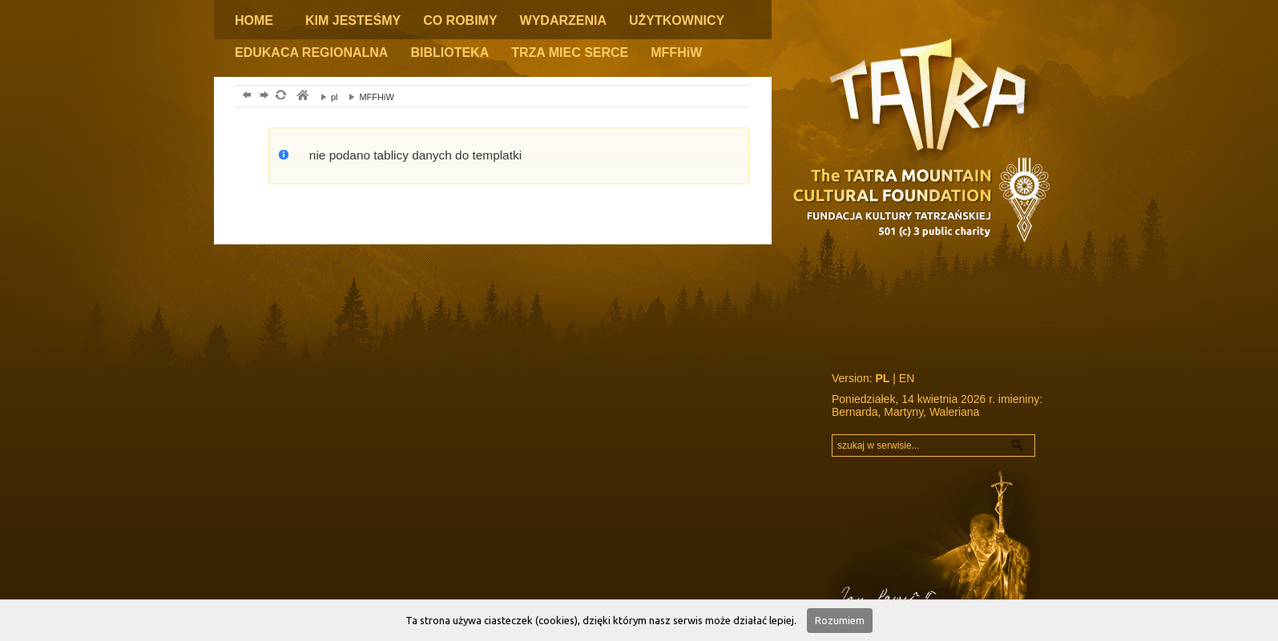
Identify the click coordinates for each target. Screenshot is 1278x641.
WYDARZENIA (563, 20)
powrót (245, 96)
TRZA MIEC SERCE (569, 52)
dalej (262, 96)
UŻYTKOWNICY (676, 20)
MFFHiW (676, 52)
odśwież (280, 96)
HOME (254, 20)
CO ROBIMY (460, 20)
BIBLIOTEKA (449, 52)
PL (882, 378)
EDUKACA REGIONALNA (311, 52)
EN (906, 378)
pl (325, 97)
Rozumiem (840, 620)
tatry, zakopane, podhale (301, 96)
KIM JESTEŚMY (353, 20)
